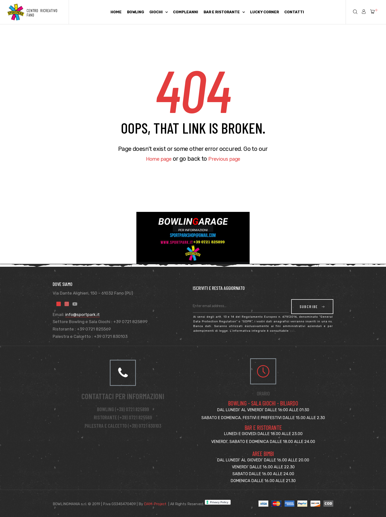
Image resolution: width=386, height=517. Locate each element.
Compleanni (185, 12)
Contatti (294, 12)
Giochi (158, 12)
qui (292, 330)
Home (116, 12)
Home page (156, 158)
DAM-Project (155, 504)
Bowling (135, 12)
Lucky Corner (264, 12)
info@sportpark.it (82, 314)
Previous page (226, 158)
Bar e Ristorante (224, 12)
